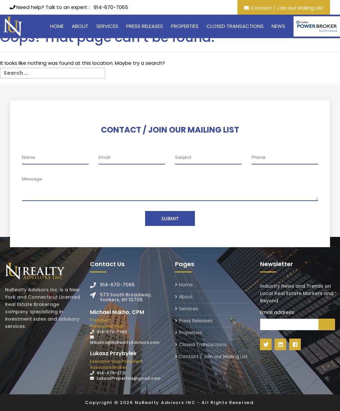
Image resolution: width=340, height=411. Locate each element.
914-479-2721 (111, 373)
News (278, 26)
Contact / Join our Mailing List (287, 7)
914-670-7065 (111, 7)
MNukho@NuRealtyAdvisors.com (124, 342)
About (80, 26)
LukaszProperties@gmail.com (128, 378)
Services (107, 26)
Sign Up (326, 324)
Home (57, 26)
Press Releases (144, 26)
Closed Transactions (235, 26)
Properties (185, 26)
